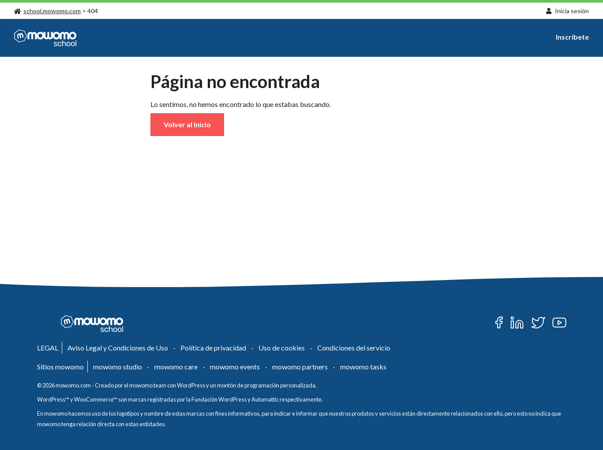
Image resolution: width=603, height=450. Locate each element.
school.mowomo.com (47, 11)
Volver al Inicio (187, 124)
